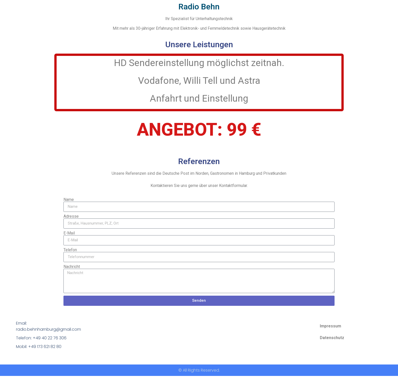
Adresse (71, 216)
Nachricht (71, 267)
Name (68, 200)
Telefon (70, 250)
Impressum (330, 326)
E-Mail (69, 233)
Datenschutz (332, 337)
